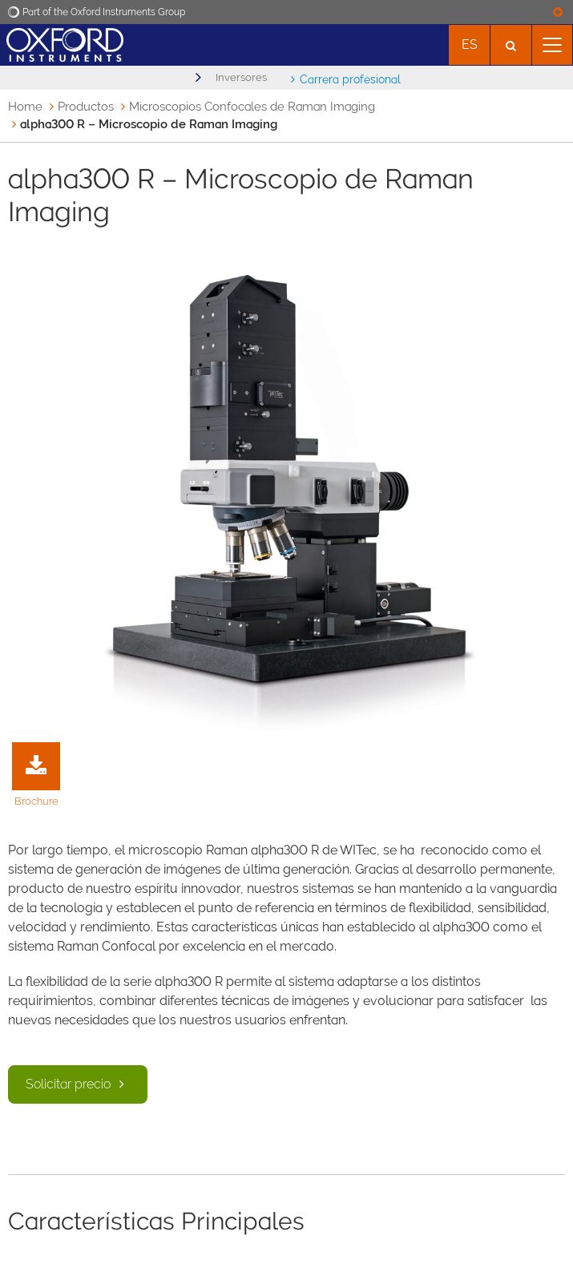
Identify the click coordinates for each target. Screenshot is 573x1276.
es (470, 44)
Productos (86, 106)
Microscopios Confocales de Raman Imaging (252, 106)
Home (25, 106)
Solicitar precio (78, 1084)
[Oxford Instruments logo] (61, 43)
